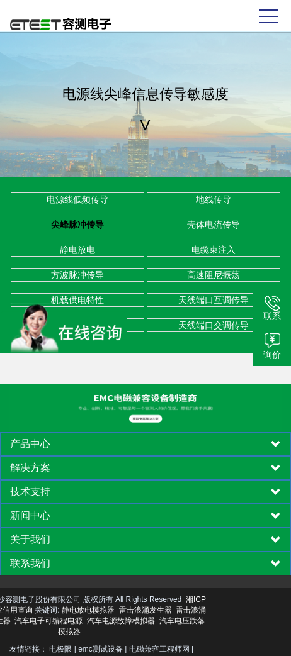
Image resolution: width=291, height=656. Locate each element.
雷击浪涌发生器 (95, 610)
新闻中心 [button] (145, 516)
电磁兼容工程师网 (159, 649)
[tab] (145, 444)
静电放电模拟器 (38, 610)
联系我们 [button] (145, 564)
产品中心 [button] (145, 444)
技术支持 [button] (145, 492)
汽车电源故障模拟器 (71, 620)
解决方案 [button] (145, 468)
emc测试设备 (100, 649)
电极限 (60, 649)
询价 (272, 355)
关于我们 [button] (145, 540)
